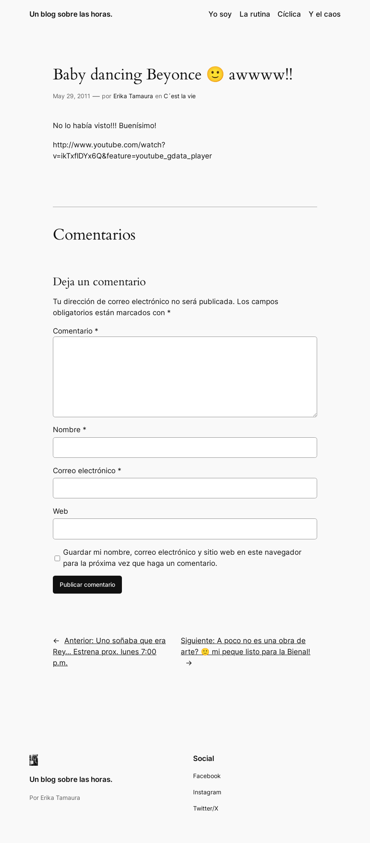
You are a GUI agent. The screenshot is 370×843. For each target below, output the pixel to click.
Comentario (75, 331)
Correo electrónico (87, 470)
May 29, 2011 (71, 96)
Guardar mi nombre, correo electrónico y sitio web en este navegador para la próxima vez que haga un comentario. (182, 558)
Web (60, 511)
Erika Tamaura (133, 96)
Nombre (70, 429)
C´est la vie (180, 96)
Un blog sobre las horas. (71, 14)
